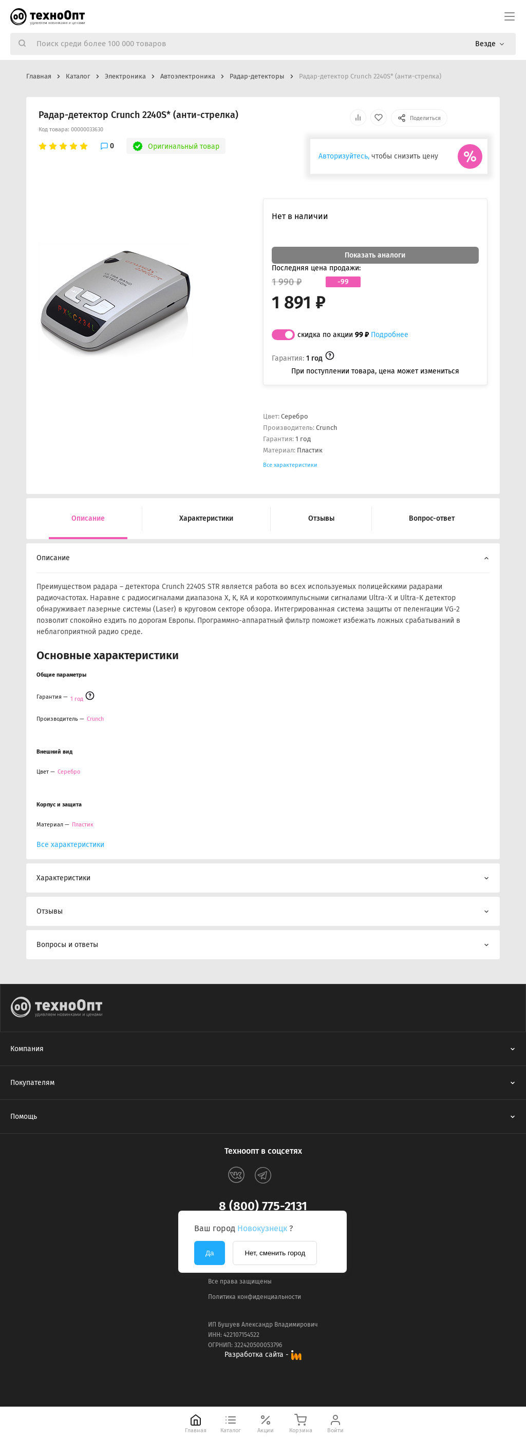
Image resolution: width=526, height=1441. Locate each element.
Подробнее (389, 334)
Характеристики (206, 518)
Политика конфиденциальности (254, 1296)
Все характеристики (290, 465)
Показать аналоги (375, 255)
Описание (88, 518)
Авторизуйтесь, (343, 156)
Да (209, 1253)
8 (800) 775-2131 (263, 1206)
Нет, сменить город (275, 1253)
